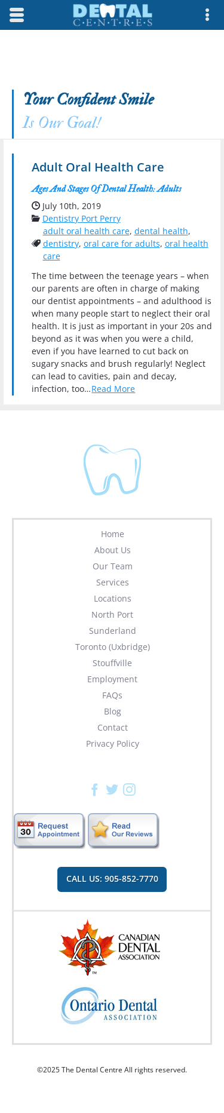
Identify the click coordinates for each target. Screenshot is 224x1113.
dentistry (61, 243)
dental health (161, 231)
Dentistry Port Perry (81, 218)
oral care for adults (122, 243)
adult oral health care (86, 231)
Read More (113, 388)
